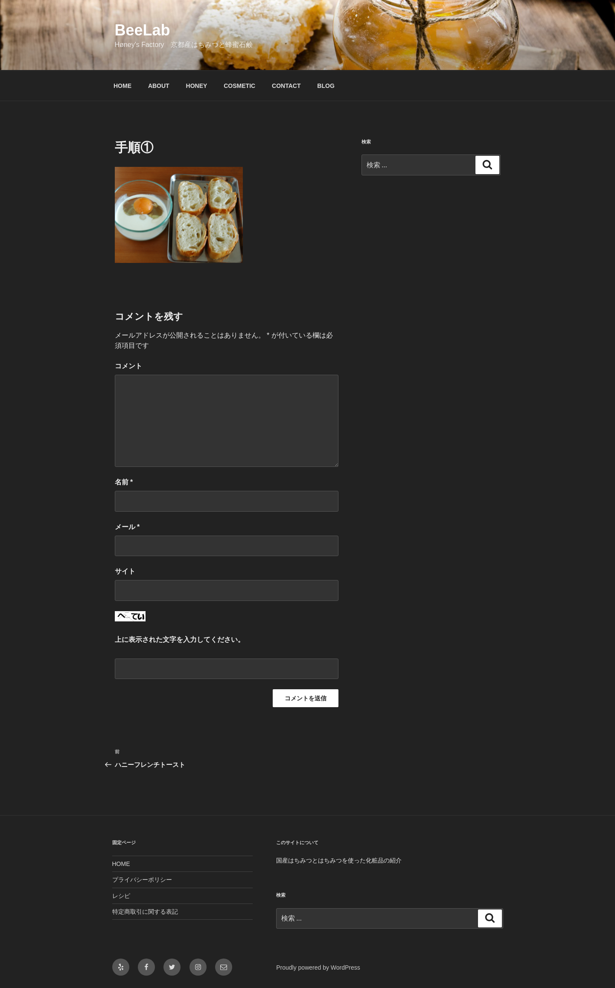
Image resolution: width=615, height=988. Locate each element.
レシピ (121, 895)
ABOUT (158, 85)
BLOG (325, 85)
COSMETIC (239, 85)
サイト (125, 571)
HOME (122, 85)
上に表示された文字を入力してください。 (180, 639)
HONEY (196, 85)
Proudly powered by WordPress (318, 967)
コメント (128, 366)
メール (127, 526)
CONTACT (286, 85)
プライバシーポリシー (142, 879)
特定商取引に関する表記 (145, 911)
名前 (124, 482)
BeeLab (142, 30)
